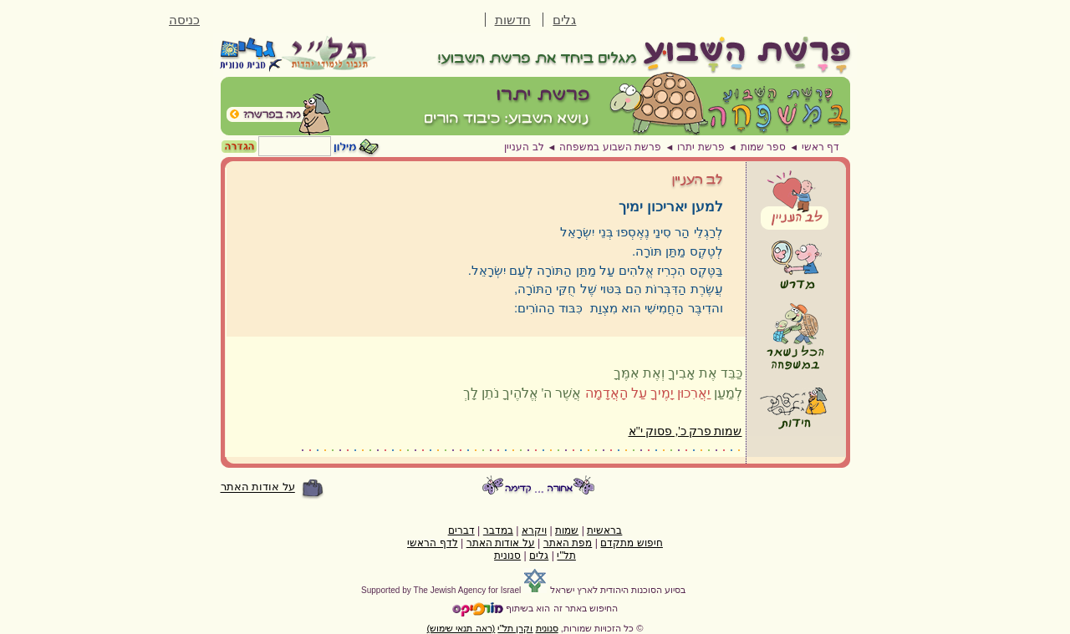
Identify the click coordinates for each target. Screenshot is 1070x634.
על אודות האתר (258, 487)
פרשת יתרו (700, 147)
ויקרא (534, 530)
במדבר (498, 530)
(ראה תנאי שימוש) (461, 628)
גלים (564, 20)
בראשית (604, 530)
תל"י (566, 555)
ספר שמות (763, 147)
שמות (566, 530)
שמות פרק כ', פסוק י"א (685, 431)
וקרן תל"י (514, 628)
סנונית (507, 555)
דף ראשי (820, 147)
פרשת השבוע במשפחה (610, 147)
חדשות (513, 20)
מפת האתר (567, 543)
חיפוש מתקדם (631, 543)
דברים (461, 530)
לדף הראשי (432, 543)
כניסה (184, 20)
